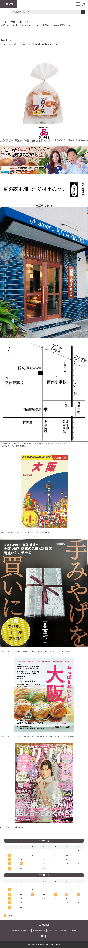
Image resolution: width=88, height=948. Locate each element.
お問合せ (74, 930)
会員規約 (65, 930)
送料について (53, 930)
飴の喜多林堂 (8, 4)
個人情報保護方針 (39, 930)
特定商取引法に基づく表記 (20, 930)
